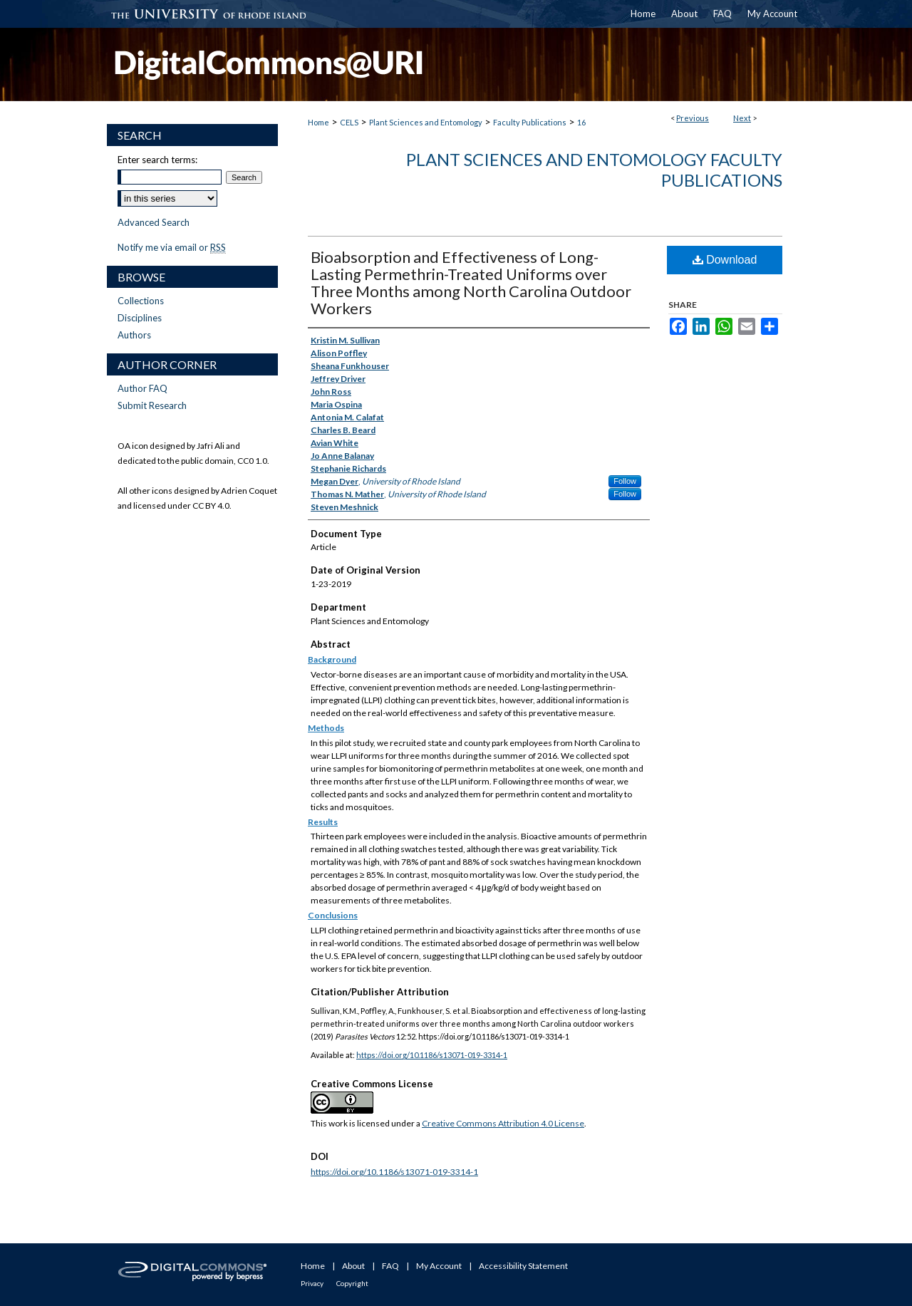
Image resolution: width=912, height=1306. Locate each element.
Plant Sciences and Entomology (425, 122)
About (353, 1265)
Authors (134, 335)
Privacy (312, 1283)
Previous (692, 118)
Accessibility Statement (523, 1265)
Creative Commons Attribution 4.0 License (503, 1123)
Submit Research (152, 405)
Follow (624, 481)
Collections (141, 300)
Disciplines (140, 317)
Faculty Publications (529, 122)
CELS (349, 122)
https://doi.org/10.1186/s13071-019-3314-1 (431, 1054)
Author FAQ (142, 388)
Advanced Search (154, 222)
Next (742, 118)
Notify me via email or (172, 247)
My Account (439, 1265)
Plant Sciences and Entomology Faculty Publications (594, 169)
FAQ (390, 1265)
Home (318, 122)
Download (725, 260)
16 (581, 122)
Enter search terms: (157, 159)
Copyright (352, 1283)
